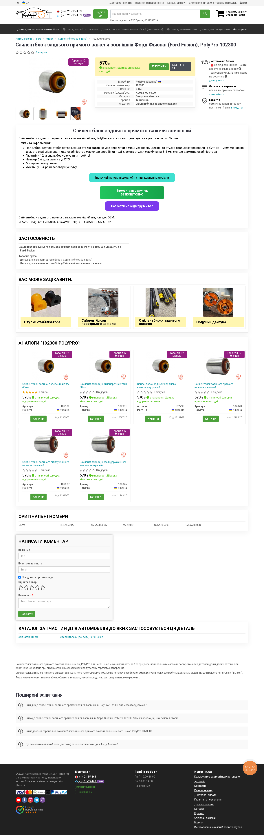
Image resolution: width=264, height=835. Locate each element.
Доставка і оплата (120, 2)
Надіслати (27, 614)
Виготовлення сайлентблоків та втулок (212, 2)
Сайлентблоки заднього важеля (159, 322)
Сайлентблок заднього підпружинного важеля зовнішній (45, 464)
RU (17, 2)
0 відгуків (41, 52)
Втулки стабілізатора (42, 322)
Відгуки (198, 822)
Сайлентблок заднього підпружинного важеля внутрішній (103, 464)
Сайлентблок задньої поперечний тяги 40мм (45, 386)
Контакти (200, 785)
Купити (159, 66)
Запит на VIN (85, 792)
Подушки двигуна (211, 322)
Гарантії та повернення (208, 799)
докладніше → (216, 80)
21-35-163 (69, 11)
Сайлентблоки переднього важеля (99, 322)
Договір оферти (204, 804)
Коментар (25, 595)
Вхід (243, 2)
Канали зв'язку (176, 2)
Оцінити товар (27, 582)
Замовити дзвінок (85, 787)
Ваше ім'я (24, 549)
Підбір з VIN (100, 14)
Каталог (199, 808)
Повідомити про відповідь (36, 577)
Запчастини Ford (28, 636)
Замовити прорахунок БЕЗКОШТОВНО (132, 192)
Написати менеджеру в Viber (132, 206)
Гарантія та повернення (149, 2)
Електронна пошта (30, 563)
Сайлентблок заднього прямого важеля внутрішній (156, 386)
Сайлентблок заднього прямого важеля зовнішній (214, 386)
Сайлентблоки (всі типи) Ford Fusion (81, 636)
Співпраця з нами (205, 817)
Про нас (199, 813)
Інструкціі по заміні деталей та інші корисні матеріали (132, 177)
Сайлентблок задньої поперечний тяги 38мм (103, 386)
